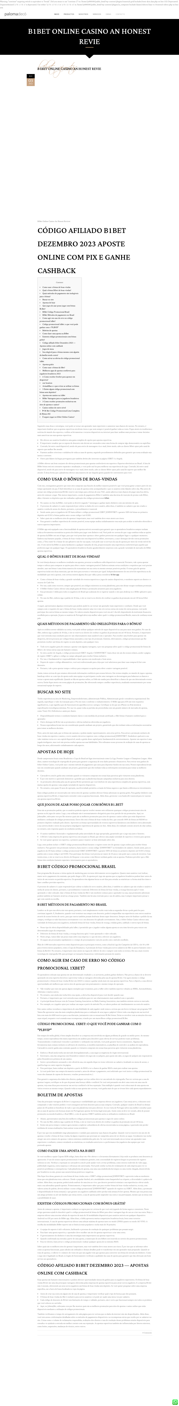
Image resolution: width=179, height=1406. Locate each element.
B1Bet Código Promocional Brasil (55, 312)
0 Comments (147, 1333)
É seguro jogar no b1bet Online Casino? (58, 417)
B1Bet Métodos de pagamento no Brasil (58, 315)
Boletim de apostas (49, 330)
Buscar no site (48, 299)
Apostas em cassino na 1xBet (53, 395)
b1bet (107, 498)
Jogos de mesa (48, 349)
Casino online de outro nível (54, 407)
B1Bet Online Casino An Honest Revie (69, 69)
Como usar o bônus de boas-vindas (56, 287)
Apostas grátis (48, 364)
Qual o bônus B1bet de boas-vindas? (56, 290)
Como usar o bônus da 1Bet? (53, 367)
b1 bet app (115, 574)
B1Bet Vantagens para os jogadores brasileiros (60, 398)
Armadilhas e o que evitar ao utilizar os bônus (60, 386)
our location (47, 383)
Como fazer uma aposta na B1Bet (55, 333)
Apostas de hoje (48, 302)
